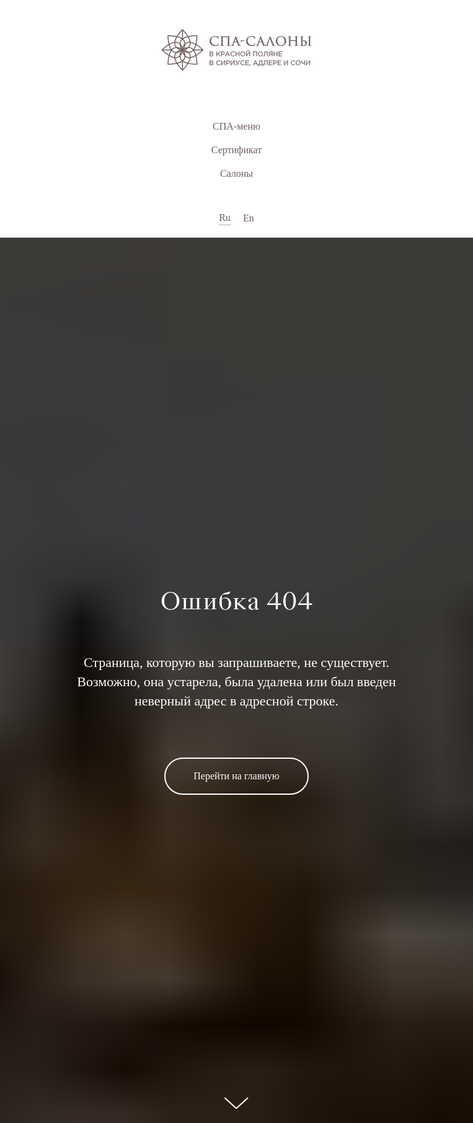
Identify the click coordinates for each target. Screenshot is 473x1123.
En (248, 218)
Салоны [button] (236, 173)
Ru (225, 217)
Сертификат (236, 150)
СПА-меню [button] (236, 126)
